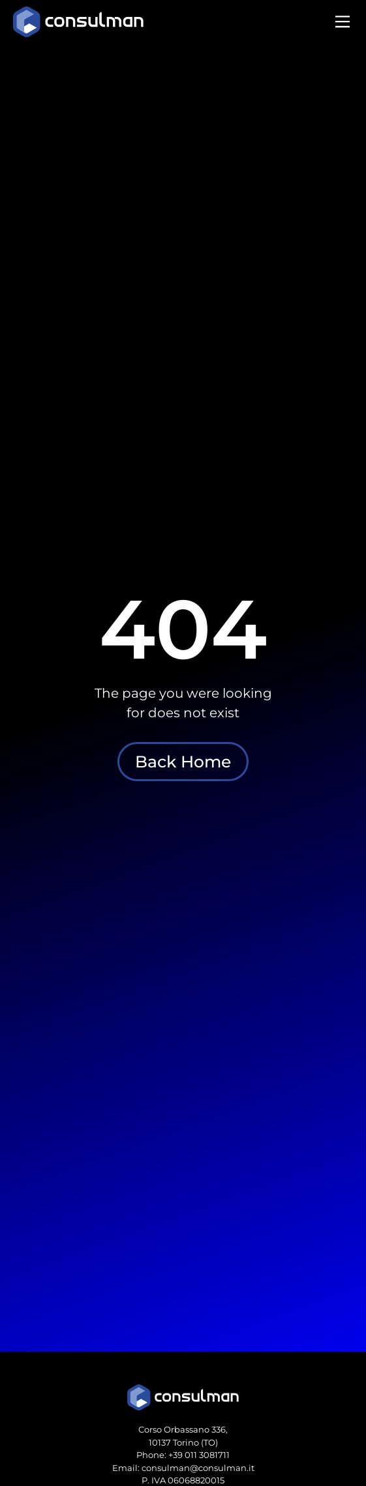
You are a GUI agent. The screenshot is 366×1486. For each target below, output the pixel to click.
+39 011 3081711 (199, 1455)
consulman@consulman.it (198, 1468)
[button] (342, 23)
